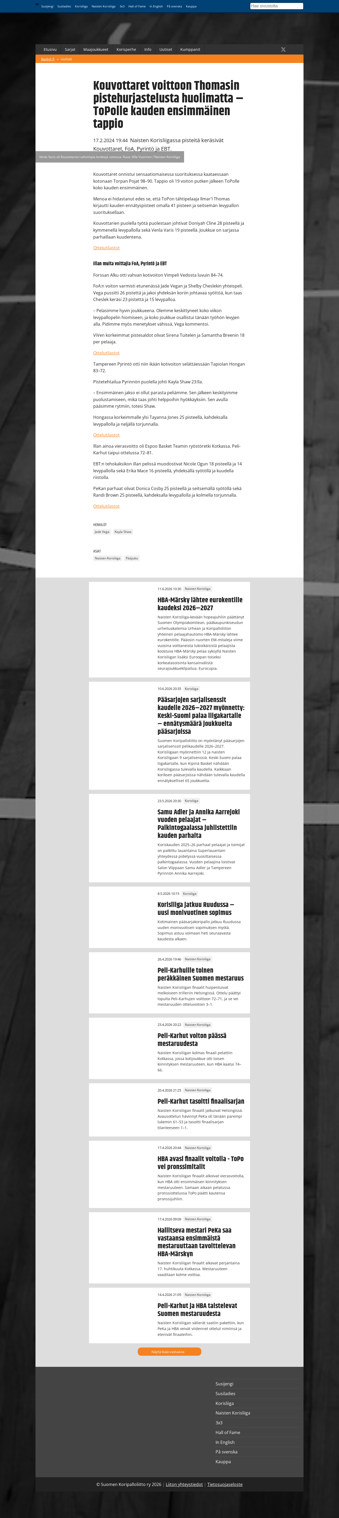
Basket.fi (48, 59)
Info (147, 49)
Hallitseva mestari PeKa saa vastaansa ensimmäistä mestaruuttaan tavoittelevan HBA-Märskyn (197, 1242)
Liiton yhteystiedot (184, 1484)
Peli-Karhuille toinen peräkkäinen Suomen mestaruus (201, 974)
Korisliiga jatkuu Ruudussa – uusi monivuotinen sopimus (196, 908)
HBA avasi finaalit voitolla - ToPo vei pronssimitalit (201, 1163)
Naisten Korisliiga (103, 6)
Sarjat (70, 49)
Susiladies (64, 6)
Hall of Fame (137, 6)
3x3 (122, 6)
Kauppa (191, 6)
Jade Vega (102, 531)
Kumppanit (190, 49)
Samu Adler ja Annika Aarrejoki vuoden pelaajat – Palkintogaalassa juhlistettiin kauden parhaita (199, 824)
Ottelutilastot (106, 248)
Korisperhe (126, 49)
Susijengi (47, 6)
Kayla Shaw (123, 531)
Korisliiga (81, 6)
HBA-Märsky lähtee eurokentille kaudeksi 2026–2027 (200, 604)
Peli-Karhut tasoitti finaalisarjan (201, 1101)
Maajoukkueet (95, 49)
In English (156, 6)
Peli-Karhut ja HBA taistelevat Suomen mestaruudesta (197, 1309)
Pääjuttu (132, 558)
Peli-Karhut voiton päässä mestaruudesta (192, 1039)
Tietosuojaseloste (225, 1484)
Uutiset (165, 49)
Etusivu (50, 49)
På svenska (174, 6)
